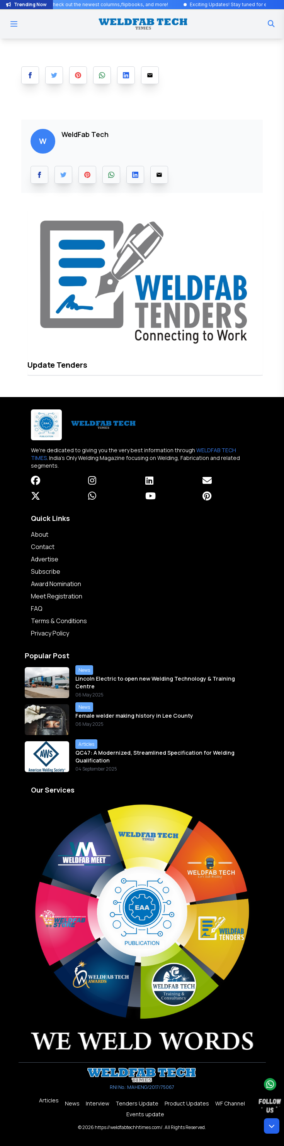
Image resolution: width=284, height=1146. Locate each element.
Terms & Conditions (59, 621)
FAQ (37, 608)
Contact (42, 547)
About (39, 534)
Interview (97, 1103)
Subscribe (45, 571)
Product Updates (187, 1103)
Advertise (44, 559)
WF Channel (230, 1103)
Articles (49, 1100)
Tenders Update (137, 1103)
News (72, 1103)
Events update (145, 1114)
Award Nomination (56, 584)
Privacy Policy (50, 633)
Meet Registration (56, 596)
